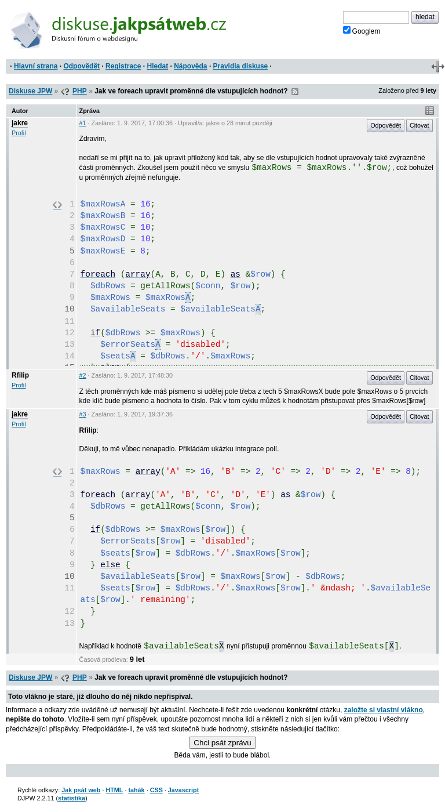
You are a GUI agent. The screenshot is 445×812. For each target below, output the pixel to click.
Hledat (157, 66)
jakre (20, 123)
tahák (136, 789)
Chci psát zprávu (222, 742)
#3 (82, 414)
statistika (71, 798)
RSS (294, 91)
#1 (82, 122)
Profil (19, 132)
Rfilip (20, 375)
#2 (82, 375)
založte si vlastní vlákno (383, 710)
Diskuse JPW (30, 91)
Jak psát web (80, 789)
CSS (156, 789)
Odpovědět (81, 66)
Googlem (362, 30)
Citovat (419, 125)
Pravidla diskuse (240, 66)
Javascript (183, 789)
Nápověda (190, 66)
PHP (79, 91)
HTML (114, 789)
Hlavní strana (35, 66)
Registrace (123, 66)
